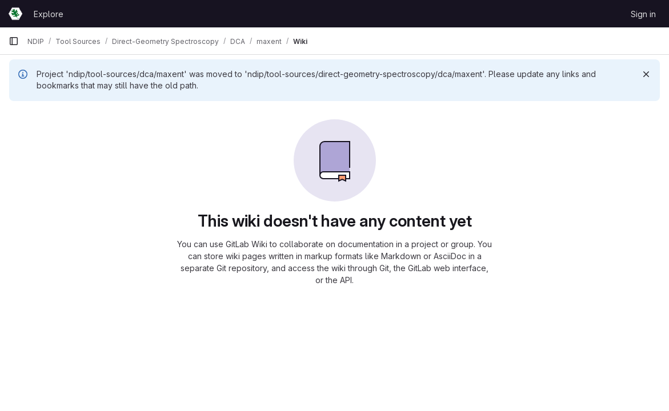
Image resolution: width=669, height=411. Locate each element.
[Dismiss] (646, 74)
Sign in (643, 14)
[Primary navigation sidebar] (14, 41)
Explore (48, 14)
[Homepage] (15, 14)
